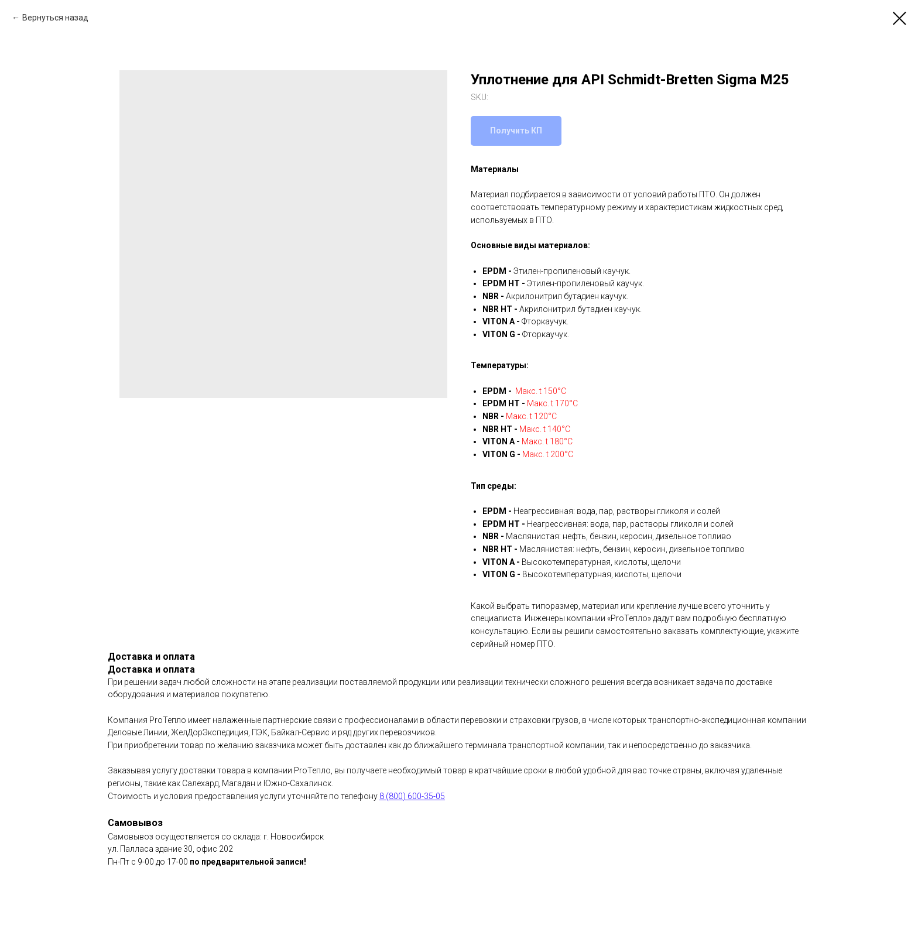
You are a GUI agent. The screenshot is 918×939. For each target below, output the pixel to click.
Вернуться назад (55, 17)
